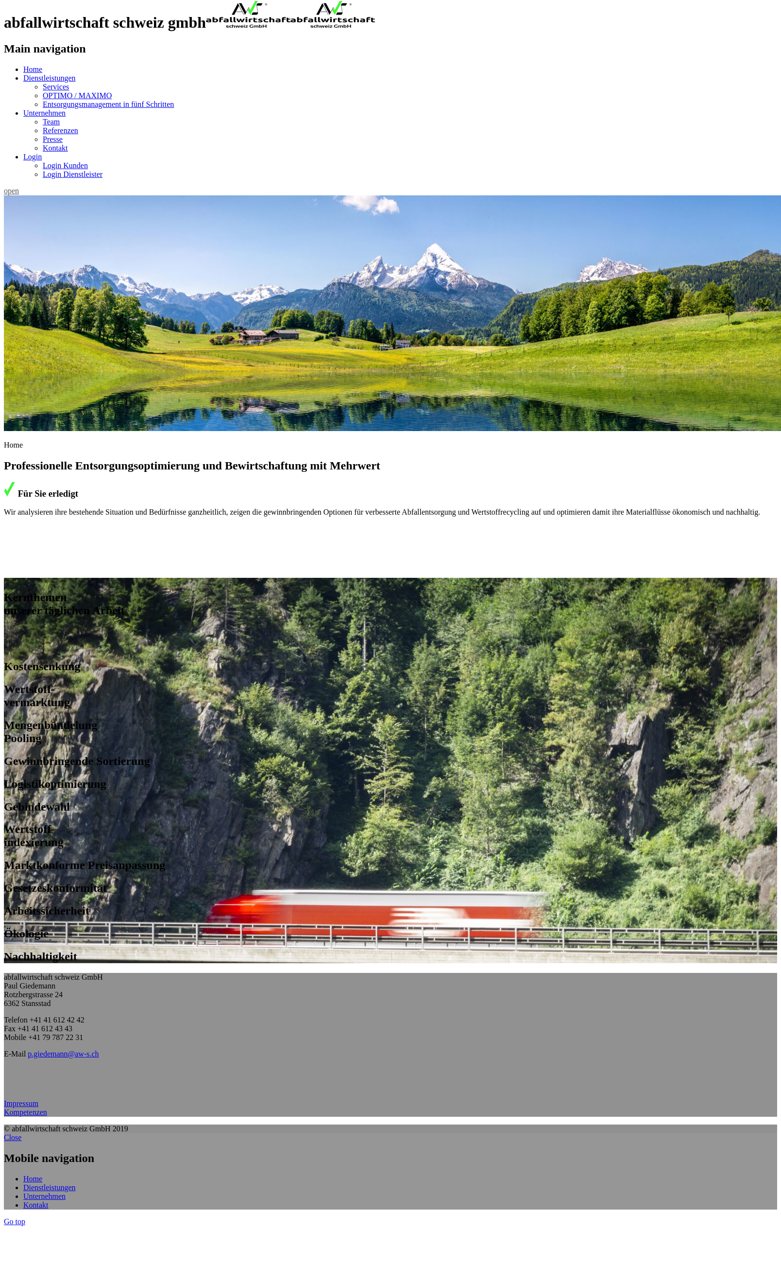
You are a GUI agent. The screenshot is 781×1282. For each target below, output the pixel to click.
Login (32, 157)
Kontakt (55, 148)
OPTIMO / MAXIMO (77, 95)
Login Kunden (65, 165)
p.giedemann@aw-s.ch (63, 1054)
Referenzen (60, 130)
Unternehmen (44, 113)
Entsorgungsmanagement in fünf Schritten (108, 104)
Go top (14, 1221)
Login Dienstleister (72, 174)
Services (56, 87)
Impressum (21, 1103)
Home (32, 69)
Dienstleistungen (49, 78)
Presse (53, 139)
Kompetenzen (25, 1112)
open (11, 191)
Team (51, 122)
